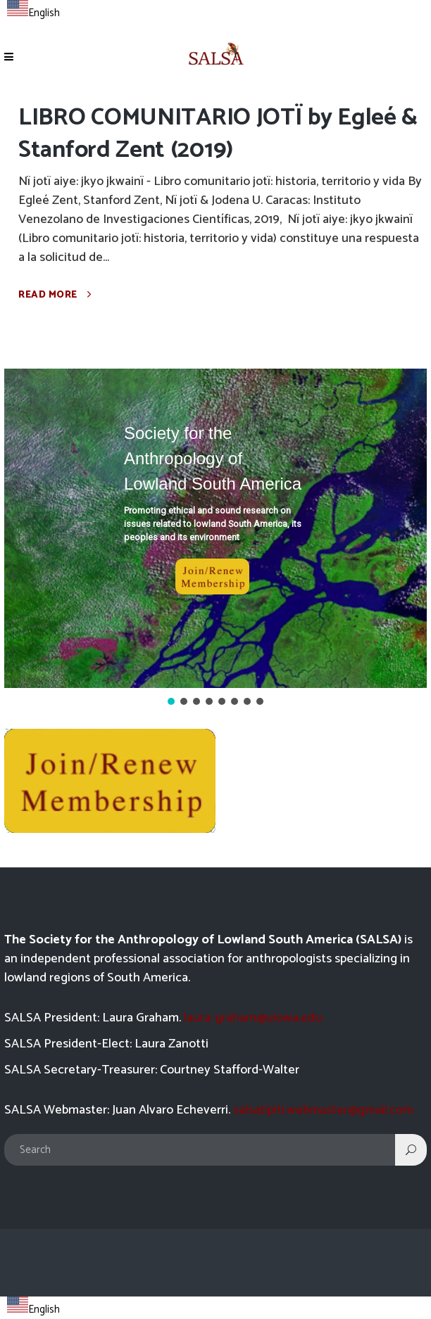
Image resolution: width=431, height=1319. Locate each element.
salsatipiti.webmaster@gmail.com (323, 1110)
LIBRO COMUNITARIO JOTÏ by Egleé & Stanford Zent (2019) (218, 134)
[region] (215, 538)
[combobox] (33, 11)
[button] (215, 529)
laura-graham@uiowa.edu (253, 1017)
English (33, 13)
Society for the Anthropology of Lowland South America (212, 458)
